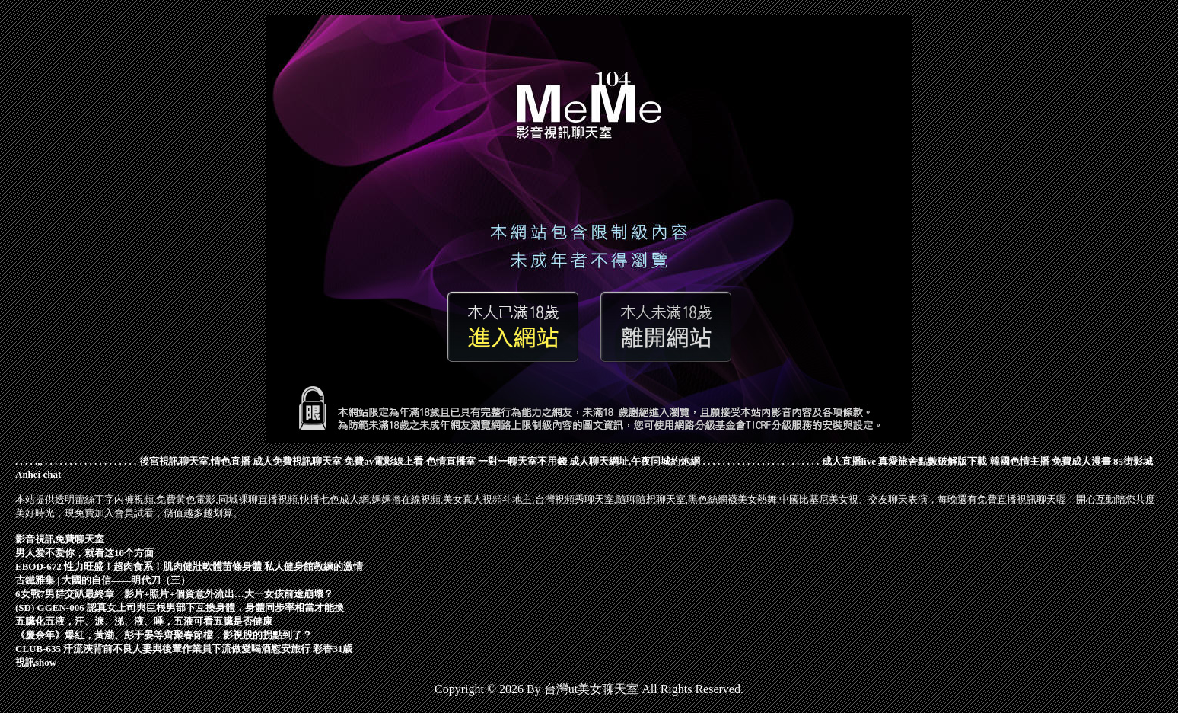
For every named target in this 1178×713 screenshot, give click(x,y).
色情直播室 (451, 461)
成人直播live (849, 461)
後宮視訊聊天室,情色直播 (194, 461)
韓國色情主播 (1019, 461)
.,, (39, 461)
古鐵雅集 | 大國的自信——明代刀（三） (102, 580)
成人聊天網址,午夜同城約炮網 (634, 461)
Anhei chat (38, 474)
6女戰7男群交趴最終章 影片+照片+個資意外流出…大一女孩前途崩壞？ (174, 593)
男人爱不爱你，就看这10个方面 (84, 552)
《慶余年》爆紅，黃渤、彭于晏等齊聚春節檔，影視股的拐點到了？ (163, 635)
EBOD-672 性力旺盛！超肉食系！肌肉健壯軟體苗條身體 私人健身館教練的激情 (189, 566)
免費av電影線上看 (383, 461)
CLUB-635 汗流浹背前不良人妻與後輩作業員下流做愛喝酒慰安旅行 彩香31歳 (183, 648)
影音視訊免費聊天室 (59, 539)
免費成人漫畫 (1081, 461)
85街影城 (1133, 461)
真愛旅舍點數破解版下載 (932, 461)
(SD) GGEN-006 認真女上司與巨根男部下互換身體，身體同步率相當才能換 (179, 607)
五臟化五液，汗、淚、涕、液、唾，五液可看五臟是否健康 (143, 621)
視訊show (35, 662)
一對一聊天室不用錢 (522, 461)
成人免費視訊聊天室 (297, 461)
